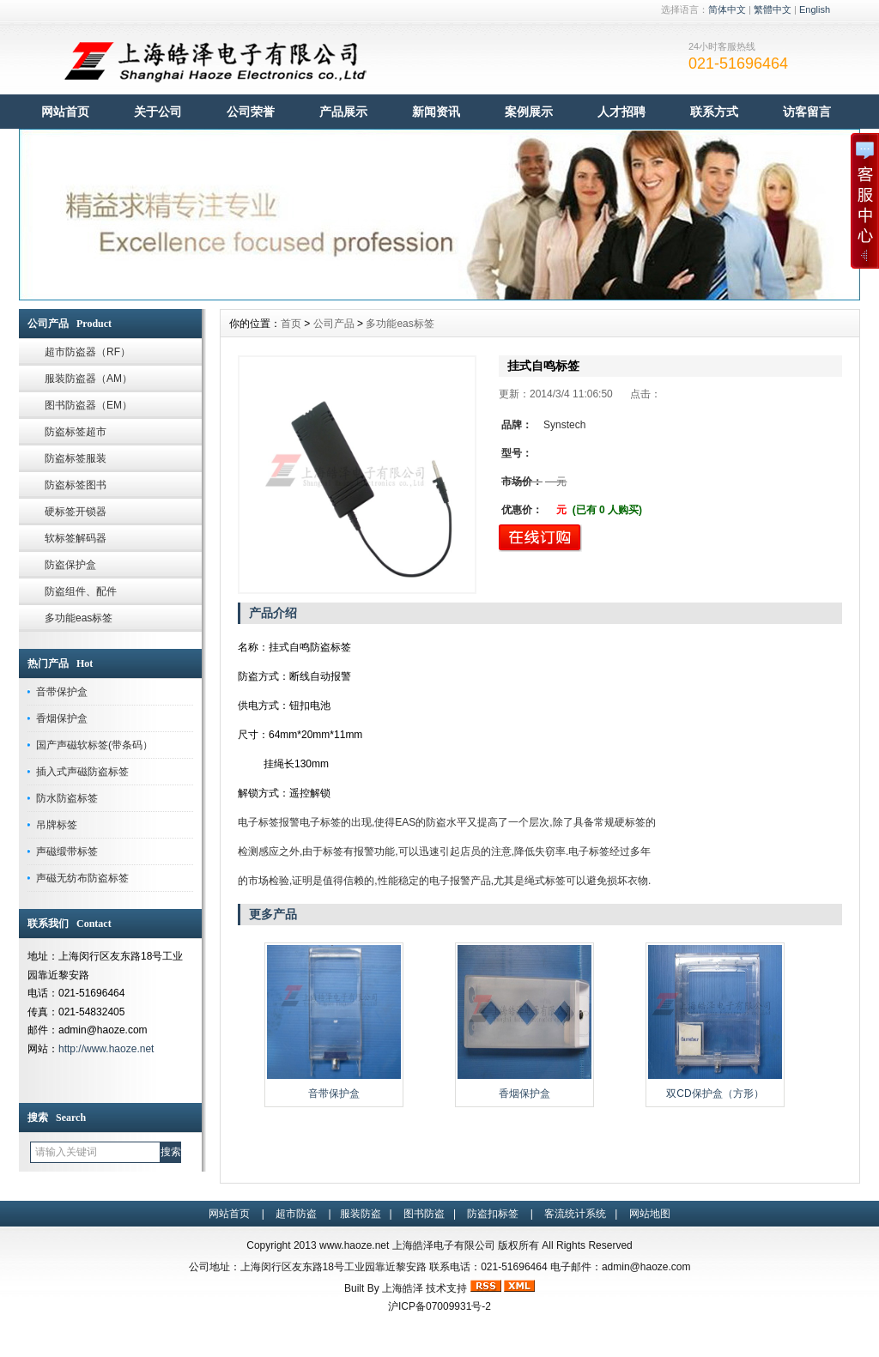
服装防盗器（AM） (88, 379)
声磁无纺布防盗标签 (82, 878)
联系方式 (714, 111)
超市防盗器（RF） (87, 352)
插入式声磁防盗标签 (82, 772)
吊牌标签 (56, 825)
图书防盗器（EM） (88, 405)
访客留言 (807, 111)
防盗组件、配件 (81, 591)
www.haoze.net (354, 1245)
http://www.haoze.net (106, 1049)
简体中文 (727, 9)
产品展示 (343, 111)
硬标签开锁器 (75, 512)
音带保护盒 (62, 692)
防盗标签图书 (75, 485)
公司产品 (334, 324)
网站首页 (65, 111)
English (814, 9)
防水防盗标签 (67, 798)
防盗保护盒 (70, 565)
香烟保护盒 (62, 718)
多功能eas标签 (78, 618)
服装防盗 (360, 1214)
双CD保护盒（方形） (714, 1093)
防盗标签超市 (75, 432)
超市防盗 (296, 1214)
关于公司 (158, 111)
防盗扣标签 (492, 1214)
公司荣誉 (251, 111)
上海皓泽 (402, 1288)
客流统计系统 (575, 1214)
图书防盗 (424, 1214)
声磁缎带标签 (67, 851)
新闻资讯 (436, 111)
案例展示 (529, 111)
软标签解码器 (75, 538)
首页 (291, 324)
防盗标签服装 (75, 458)
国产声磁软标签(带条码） (94, 745)
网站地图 (649, 1214)
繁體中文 (772, 9)
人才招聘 (621, 111)
